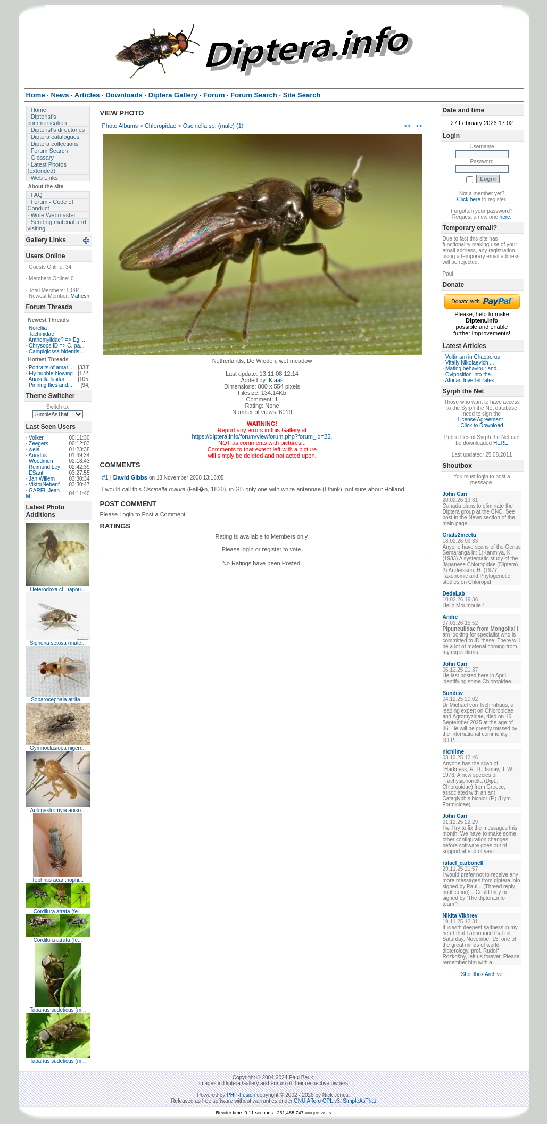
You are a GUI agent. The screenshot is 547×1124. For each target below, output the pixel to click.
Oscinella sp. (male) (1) (213, 125)
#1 (105, 477)
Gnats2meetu (459, 535)
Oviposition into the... (470, 374)
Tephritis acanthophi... (58, 880)
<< (407, 125)
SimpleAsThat (359, 1101)
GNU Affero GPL (313, 1101)
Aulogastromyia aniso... (58, 810)
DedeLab (454, 594)
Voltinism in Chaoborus (472, 357)
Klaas (276, 380)
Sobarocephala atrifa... (58, 699)
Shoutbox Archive (482, 974)
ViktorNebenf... (46, 484)
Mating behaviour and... (473, 368)
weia (34, 449)
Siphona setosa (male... (58, 643)
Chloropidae (160, 125)
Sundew (453, 693)
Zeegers (38, 444)
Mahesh (79, 296)
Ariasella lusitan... (49, 379)
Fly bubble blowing (51, 373)
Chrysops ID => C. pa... (57, 346)
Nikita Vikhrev (460, 916)
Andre (450, 617)
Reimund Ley (44, 467)
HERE (500, 443)
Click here (468, 199)
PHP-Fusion (241, 1095)
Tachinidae (41, 334)
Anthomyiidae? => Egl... (57, 340)
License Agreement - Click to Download (482, 422)
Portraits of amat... (50, 367)
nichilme (454, 752)
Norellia (38, 328)
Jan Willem (42, 479)
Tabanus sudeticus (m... (58, 1010)
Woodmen (41, 461)
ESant (36, 473)
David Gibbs (130, 477)
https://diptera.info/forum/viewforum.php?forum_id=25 (261, 436)
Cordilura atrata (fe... (58, 911)
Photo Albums (120, 125)
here (505, 217)
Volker (36, 438)
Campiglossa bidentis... (56, 351)
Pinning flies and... (50, 385)
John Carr (455, 494)
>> (419, 125)
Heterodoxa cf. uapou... (58, 589)
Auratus (38, 455)
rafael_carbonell (463, 863)
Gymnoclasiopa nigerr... (58, 748)
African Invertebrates (469, 380)
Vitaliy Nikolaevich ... (469, 363)
